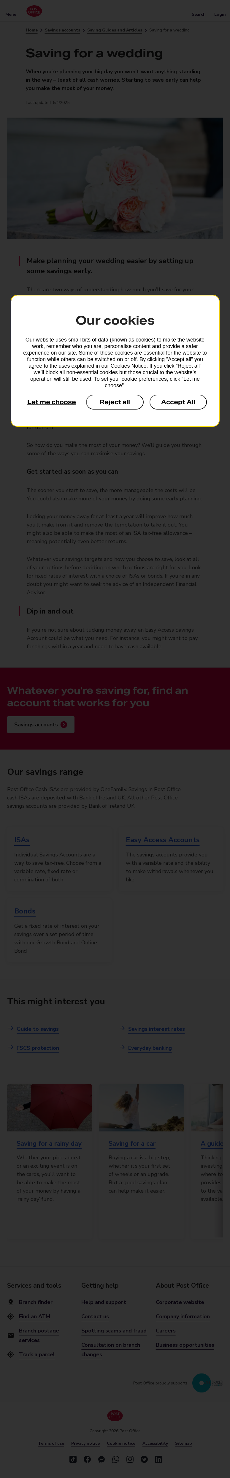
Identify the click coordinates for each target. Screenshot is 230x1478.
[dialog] (115, 360)
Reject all (115, 402)
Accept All (178, 402)
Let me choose (51, 402)
